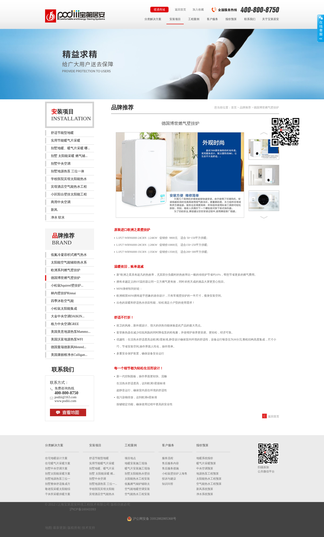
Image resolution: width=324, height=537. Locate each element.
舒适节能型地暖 (62, 133)
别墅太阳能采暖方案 (57, 473)
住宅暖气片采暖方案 (57, 463)
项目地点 (130, 458)
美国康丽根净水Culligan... (69, 355)
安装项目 (175, 19)
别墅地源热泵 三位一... (103, 483)
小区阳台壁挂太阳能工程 (69, 194)
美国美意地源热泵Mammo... (71, 331)
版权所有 (74, 528)
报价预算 (231, 19)
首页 (234, 107)
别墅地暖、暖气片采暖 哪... (70, 148)
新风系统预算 (204, 489)
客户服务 (212, 19)
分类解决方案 (152, 19)
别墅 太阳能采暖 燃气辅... (69, 156)
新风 (54, 209)
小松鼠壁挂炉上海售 (174, 473)
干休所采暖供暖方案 (57, 494)
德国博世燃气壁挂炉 (65, 278)
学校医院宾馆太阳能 (101, 489)
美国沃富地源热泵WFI (67, 339)
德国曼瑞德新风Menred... (68, 347)
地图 (48, 528)
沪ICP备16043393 (83, 509)
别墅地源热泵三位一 (57, 478)
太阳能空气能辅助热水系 (69, 262)
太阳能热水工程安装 (137, 478)
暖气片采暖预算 (206, 463)
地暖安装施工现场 (136, 463)
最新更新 (59, 528)
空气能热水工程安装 (137, 494)
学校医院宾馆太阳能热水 (69, 179)
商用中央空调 (60, 202)
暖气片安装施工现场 (137, 468)
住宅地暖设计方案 (56, 458)
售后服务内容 (170, 463)
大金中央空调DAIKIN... (68, 316)
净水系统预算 (204, 494)
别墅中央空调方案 (56, 468)
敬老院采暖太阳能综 (57, 489)
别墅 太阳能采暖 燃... (102, 473)
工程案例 (193, 19)
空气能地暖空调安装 (137, 489)
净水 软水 (58, 217)
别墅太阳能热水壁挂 (137, 473)
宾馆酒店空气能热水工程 (69, 186)
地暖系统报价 (204, 458)
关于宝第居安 (270, 19)
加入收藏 (198, 9)
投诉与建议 (169, 478)
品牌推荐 (245, 107)
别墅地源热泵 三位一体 (68, 171)
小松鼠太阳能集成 (64, 308)
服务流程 (167, 458)
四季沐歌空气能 (62, 301)
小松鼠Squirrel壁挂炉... (67, 285)
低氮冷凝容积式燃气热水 (69, 254)
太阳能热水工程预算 (209, 478)
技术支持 (88, 528)
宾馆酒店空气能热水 (101, 494)
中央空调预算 (204, 468)
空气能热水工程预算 (209, 483)
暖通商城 (159, 9)
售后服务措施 (170, 468)
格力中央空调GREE (65, 324)
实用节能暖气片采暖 (65, 140)
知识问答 (167, 483)
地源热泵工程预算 (207, 473)
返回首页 (180, 9)
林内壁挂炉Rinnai (63, 293)
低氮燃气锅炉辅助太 (137, 483)
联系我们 (249, 19)
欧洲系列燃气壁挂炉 (65, 270)
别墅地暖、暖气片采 (101, 468)
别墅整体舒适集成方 (57, 483)
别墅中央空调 (60, 163)
